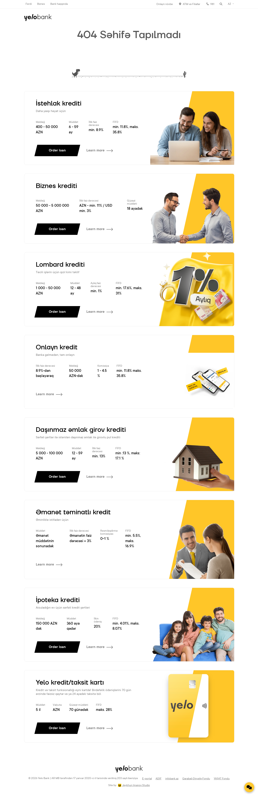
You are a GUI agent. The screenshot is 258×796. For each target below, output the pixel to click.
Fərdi (29, 4)
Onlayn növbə (164, 4)
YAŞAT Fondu (222, 778)
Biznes (41, 4)
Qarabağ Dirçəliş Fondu (196, 778)
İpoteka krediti (58, 600)
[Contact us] (249, 787)
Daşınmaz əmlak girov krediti (81, 430)
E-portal (147, 778)
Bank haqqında (59, 4)
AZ (229, 4)
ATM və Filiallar (191, 4)
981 (212, 4)
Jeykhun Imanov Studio (136, 785)
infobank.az (171, 778)
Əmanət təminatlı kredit (73, 512)
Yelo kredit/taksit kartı (70, 682)
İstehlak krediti (58, 103)
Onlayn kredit (56, 347)
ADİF (159, 778)
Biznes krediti (56, 186)
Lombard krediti (60, 265)
